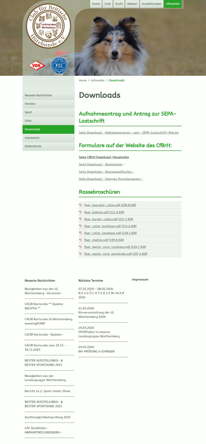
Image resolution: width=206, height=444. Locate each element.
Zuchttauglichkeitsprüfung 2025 (48, 417)
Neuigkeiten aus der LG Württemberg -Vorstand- (43, 291)
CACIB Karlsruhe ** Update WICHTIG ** (44, 306)
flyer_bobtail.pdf (104, 212)
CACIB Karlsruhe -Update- (44, 334)
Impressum (140, 279)
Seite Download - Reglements (101, 164)
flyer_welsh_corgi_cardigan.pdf (115, 247)
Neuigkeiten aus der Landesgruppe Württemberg (45, 378)
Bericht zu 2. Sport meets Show (47, 391)
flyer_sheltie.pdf (104, 240)
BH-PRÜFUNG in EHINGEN (96, 351)
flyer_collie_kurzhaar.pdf (110, 226)
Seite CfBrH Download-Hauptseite (104, 157)
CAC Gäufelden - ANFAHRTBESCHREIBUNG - (43, 430)
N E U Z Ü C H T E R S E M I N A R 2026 (101, 295)
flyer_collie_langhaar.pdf (110, 233)
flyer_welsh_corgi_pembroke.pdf (116, 254)
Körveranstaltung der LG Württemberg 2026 (96, 315)
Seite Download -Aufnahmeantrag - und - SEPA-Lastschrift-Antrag (128, 132)
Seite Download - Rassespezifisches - (106, 172)
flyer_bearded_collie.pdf (110, 205)
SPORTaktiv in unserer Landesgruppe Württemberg (99, 334)
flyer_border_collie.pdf (108, 219)
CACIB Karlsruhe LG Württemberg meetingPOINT (48, 321)
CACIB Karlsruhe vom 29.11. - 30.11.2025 (46, 348)
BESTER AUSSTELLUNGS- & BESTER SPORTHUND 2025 (44, 363)
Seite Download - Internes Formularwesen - (111, 179)
